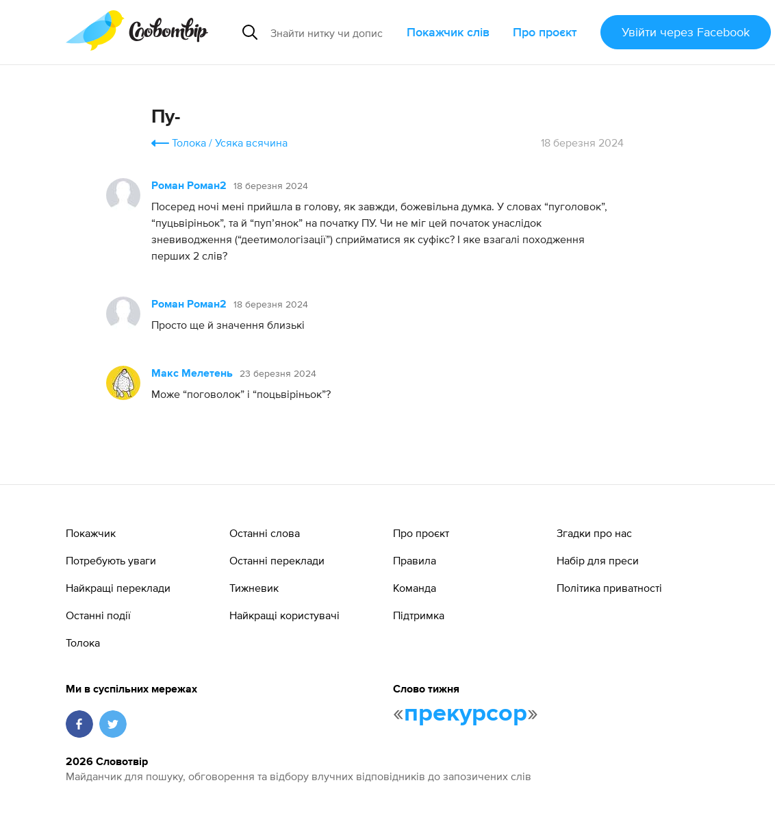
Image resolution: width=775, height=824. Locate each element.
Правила (414, 560)
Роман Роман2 (189, 186)
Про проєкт (545, 32)
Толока (189, 142)
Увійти (686, 32)
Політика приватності (609, 588)
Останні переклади (277, 560)
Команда (414, 588)
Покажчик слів (448, 32)
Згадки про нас (594, 533)
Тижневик (254, 588)
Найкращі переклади (118, 588)
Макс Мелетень (192, 374)
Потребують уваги (111, 560)
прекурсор (465, 713)
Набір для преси (598, 560)
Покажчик (91, 533)
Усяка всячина (251, 142)
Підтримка (418, 615)
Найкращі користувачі (284, 615)
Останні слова (264, 533)
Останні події (98, 615)
